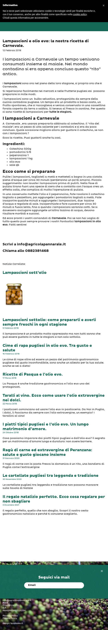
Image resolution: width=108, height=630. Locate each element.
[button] (103, 5)
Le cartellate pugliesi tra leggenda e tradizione (50, 476)
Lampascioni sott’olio (25, 273)
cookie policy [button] (80, 14)
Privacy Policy (10, 616)
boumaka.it (17, 624)
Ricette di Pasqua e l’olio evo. (33, 374)
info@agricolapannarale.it (17, 600)
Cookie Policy (10, 618)
